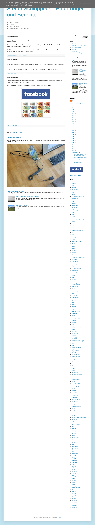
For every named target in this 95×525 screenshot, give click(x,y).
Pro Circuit (74, 376)
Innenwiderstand (75, 292)
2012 (73, 138)
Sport (73, 444)
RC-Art (73, 388)
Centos (73, 212)
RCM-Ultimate (75, 395)
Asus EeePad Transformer (78, 196)
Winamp (74, 498)
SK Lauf (73, 430)
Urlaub (73, 484)
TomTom (74, 473)
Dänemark (74, 228)
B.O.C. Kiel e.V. (75, 200)
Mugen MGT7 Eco (76, 350)
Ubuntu (73, 478)
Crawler (73, 221)
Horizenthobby (75, 286)
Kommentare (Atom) (17, 132)
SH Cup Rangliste (76, 424)
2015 (73, 132)
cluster (73, 216)
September (76, 152)
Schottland (74, 419)
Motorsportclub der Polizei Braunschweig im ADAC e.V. (78, 341)
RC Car (73, 381)
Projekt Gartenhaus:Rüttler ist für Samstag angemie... (80, 158)
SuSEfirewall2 (75, 453)
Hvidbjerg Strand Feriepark (22, 205)
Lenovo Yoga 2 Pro (76, 319)
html (73, 290)
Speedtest (74, 442)
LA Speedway (75, 310)
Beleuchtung (75, 205)
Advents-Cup (75, 189)
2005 (73, 150)
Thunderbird (74, 471)
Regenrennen (75, 397)
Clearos (73, 214)
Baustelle (74, 203)
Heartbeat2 (74, 277)
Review (73, 403)
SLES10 (74, 433)
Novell (73, 359)
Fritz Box (74, 252)
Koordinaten (74, 304)
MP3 (73, 343)
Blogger (59, 517)
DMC (73, 234)
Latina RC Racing (76, 311)
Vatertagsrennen (75, 486)
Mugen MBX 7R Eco (76, 347)
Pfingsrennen (75, 372)
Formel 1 (74, 250)
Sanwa (73, 413)
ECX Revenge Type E (77, 241)
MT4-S (73, 345)
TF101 (73, 469)
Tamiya (73, 457)
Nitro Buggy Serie (76, 356)
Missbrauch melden (76, 175)
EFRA (73, 243)
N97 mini (74, 352)
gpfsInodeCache (75, 265)
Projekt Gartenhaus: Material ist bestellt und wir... (80, 161)
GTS (73, 266)
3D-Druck (74, 183)
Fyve (73, 254)
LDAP (73, 317)
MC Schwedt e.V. (76, 333)
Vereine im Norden (76, 487)
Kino (73, 302)
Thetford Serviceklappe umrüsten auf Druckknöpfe (27, 196)
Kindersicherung (75, 301)
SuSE (73, 451)
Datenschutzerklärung (77, 53)
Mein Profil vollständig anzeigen (77, 103)
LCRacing (74, 315)
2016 (73, 130)
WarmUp (74, 493)
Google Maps (75, 261)
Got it (89, 4)
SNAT (73, 439)
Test (73, 468)
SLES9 (73, 435)
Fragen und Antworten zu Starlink (16, 191)
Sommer (74, 441)
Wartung (74, 495)
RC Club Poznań (76, 383)
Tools (73, 475)
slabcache (74, 431)
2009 (73, 144)
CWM (73, 225)
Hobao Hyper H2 (76, 283)
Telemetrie (74, 466)
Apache (73, 194)
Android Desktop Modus (14, 137)
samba (73, 412)
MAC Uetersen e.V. (76, 328)
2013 (73, 136)
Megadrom (74, 335)
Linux (73, 324)
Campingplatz (75, 210)
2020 (73, 121)
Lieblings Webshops (76, 47)
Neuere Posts (10, 130)
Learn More (82, 4)
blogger (73, 209)
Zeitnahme (74, 507)
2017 (73, 128)
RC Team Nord (75, 386)
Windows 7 (74, 500)
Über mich (74, 49)
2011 (73, 140)
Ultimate (74, 480)
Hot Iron (73, 288)
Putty (73, 378)
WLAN (73, 504)
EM (72, 245)
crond (73, 223)
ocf (72, 365)
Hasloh (73, 275)
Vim (72, 489)
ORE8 (73, 368)
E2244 (73, 239)
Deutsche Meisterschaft (77, 230)
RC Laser (74, 385)
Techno (73, 464)
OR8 (73, 367)
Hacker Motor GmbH (76, 268)
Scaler (73, 415)
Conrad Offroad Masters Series (79, 219)
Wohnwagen (75, 505)
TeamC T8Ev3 (75, 459)
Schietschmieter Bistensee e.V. (79, 417)
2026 (73, 109)
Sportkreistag (75, 448)
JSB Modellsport (75, 297)
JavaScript (74, 295)
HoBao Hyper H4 (76, 284)
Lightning (74, 322)
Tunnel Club (74, 477)
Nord (73, 358)
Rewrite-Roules (75, 404)
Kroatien (74, 306)
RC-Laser (74, 390)
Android (73, 192)
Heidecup (74, 279)
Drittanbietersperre (76, 236)
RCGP (73, 394)
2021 (73, 119)
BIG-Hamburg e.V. (76, 207)
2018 (73, 126)
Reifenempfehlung (76, 399)
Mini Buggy (74, 337)
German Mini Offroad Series (78, 257)
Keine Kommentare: (22, 55)
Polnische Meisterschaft (77, 374)
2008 (73, 146)
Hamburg (74, 274)
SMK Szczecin (75, 437)
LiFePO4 (74, 320)
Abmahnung (74, 187)
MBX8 (73, 329)
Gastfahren (74, 255)
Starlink (73, 450)
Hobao (73, 281)
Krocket (73, 308)
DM (72, 232)
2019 (73, 124)
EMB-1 (73, 246)
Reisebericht (75, 401)
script (73, 421)
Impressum (74, 51)
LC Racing (74, 313)
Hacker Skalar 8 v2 (76, 270)
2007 (73, 148)
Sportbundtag (75, 446)
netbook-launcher (76, 354)
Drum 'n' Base (75, 237)
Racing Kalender (76, 379)
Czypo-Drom (75, 227)
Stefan (73, 100)
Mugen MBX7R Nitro (76, 349)
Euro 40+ (74, 248)
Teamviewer (74, 462)
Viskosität (74, 491)
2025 (73, 111)
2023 (73, 115)
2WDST (73, 182)
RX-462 (73, 410)
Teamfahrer (74, 460)
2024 (73, 113)
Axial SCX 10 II (75, 198)
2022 (73, 117)
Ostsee (73, 370)
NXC (73, 363)
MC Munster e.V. (76, 331)
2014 (73, 134)
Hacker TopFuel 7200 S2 (77, 272)
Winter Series (75, 502)
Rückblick (74, 408)
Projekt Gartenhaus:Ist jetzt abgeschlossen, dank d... (79, 155)
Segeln (73, 422)
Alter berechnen (75, 191)
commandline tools (76, 218)
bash (73, 201)
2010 (73, 142)
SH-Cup (73, 426)
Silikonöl (74, 428)
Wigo (73, 496)
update (73, 482)
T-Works (74, 455)
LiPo (73, 326)
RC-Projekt (74, 392)
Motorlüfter (74, 338)
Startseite (39, 130)
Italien (73, 293)
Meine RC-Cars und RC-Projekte (79, 45)
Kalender (74, 299)
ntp (72, 361)
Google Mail (74, 259)
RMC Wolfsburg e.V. (76, 406)
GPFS (73, 263)
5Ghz (73, 185)
